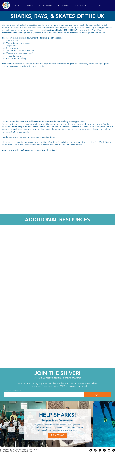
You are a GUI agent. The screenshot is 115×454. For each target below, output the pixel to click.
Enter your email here (11, 390)
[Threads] (100, 450)
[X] (104, 450)
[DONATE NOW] (57, 435)
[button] (30, 5)
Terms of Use (4, 451)
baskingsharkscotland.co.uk (44, 137)
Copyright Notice (26, 451)
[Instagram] (95, 450)
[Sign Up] (97, 394)
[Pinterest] (113, 450)
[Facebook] (90, 450)
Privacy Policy (14, 451)
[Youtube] (109, 450)
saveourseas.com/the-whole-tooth (41, 150)
